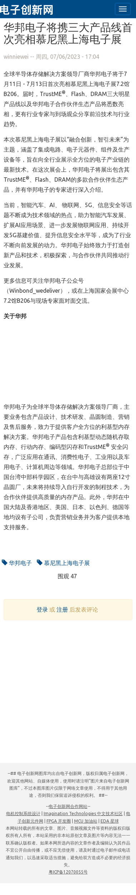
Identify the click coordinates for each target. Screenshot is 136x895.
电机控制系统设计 (23, 813)
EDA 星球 (110, 821)
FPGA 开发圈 (59, 821)
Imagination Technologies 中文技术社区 (83, 813)
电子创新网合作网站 (68, 806)
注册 (62, 609)
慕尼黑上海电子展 (63, 563)
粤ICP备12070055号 (68, 872)
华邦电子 (17, 563)
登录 (42, 609)
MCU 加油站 (85, 821)
